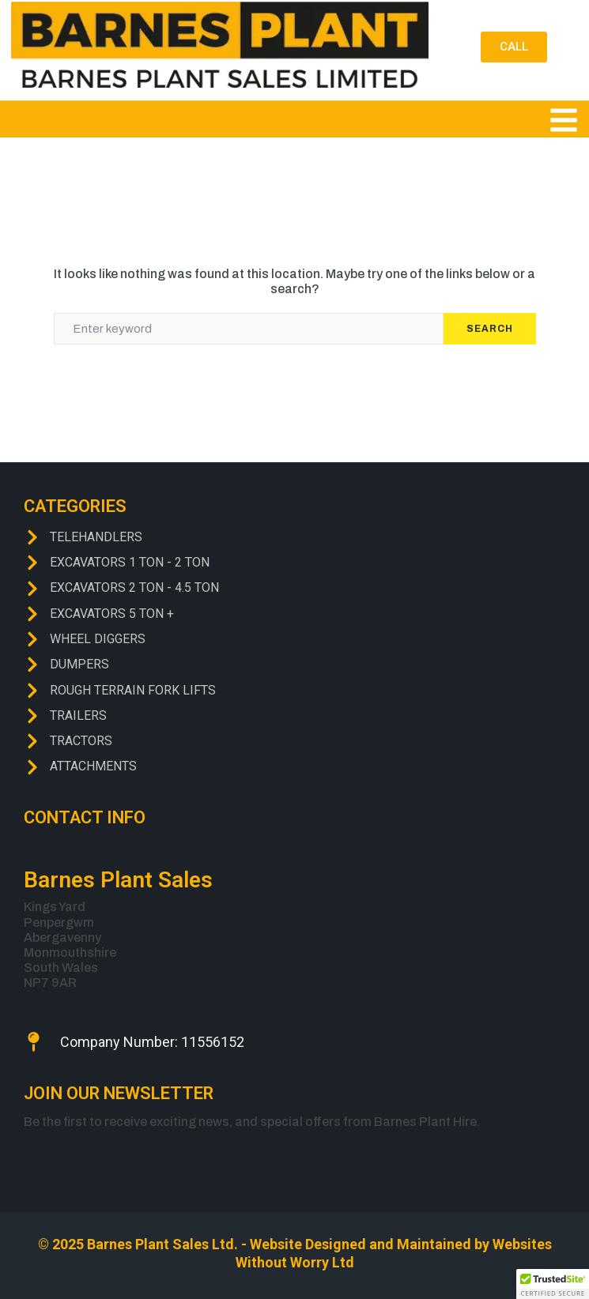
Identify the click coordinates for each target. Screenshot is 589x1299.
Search (489, 328)
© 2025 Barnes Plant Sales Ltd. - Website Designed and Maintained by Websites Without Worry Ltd (295, 1253)
